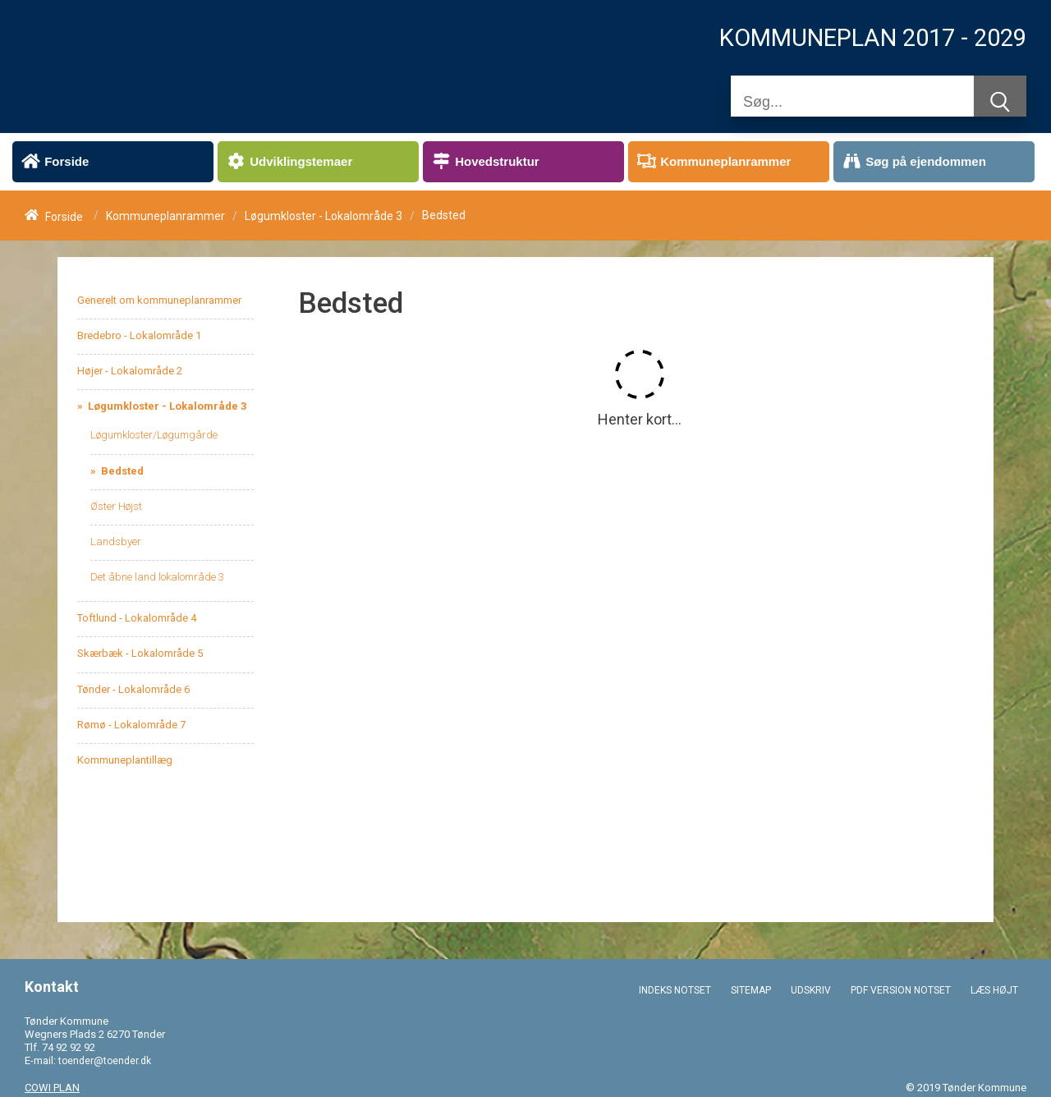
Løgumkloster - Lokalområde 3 (323, 216)
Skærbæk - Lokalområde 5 (140, 653)
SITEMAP (751, 990)
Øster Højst (116, 506)
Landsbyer (115, 541)
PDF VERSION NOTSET (901, 990)
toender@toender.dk (104, 1061)
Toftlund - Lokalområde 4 (136, 618)
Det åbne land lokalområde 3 (157, 577)
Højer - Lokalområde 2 (129, 371)
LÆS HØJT (994, 990)
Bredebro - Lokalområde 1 (139, 335)
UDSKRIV (811, 990)
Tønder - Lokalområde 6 (133, 689)
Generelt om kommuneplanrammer (159, 300)
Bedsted (121, 471)
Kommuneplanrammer (165, 216)
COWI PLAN (52, 1087)
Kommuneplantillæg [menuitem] (124, 760)
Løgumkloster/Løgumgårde (154, 435)
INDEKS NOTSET (675, 990)
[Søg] (852, 102)
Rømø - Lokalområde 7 (131, 724)
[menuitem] (112, 161)
